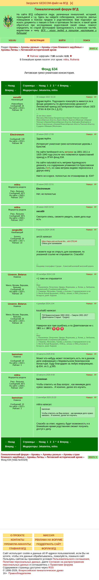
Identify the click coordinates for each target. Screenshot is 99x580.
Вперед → (11, 90)
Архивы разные (30, 47)
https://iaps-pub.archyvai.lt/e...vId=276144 (59, 241)
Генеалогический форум (15, 454)
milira (66, 59)
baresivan (17, 354)
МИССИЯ (48, 535)
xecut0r (17, 97)
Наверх (89, 97)
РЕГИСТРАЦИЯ (37, 40)
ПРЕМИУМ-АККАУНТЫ (17, 544)
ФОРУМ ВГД (49, 548)
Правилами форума (61, 564)
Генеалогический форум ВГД (56, 9)
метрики (69, 152)
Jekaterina (44, 90)
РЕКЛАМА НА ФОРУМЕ (48, 539)
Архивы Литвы (9, 50)
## (95, 97)
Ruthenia (74, 59)
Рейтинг (34, 56)
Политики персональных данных (21, 561)
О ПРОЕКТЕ (17, 535)
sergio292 (17, 230)
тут (48, 168)
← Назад (10, 85)
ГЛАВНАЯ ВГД (17, 548)
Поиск (86, 40)
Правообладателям (19, 573)
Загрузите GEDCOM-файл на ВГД (47, 3)
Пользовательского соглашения (71, 559)
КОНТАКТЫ (17, 539)
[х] (71, 3)
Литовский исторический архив (39, 50)
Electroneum (17, 134)
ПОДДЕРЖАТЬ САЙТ (49, 544)
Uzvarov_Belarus (17, 274)
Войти (62, 40)
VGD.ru (12, 40)
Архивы (13, 47)
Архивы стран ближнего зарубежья (62, 47)
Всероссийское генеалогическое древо (41, 570)
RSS (51, 567)
